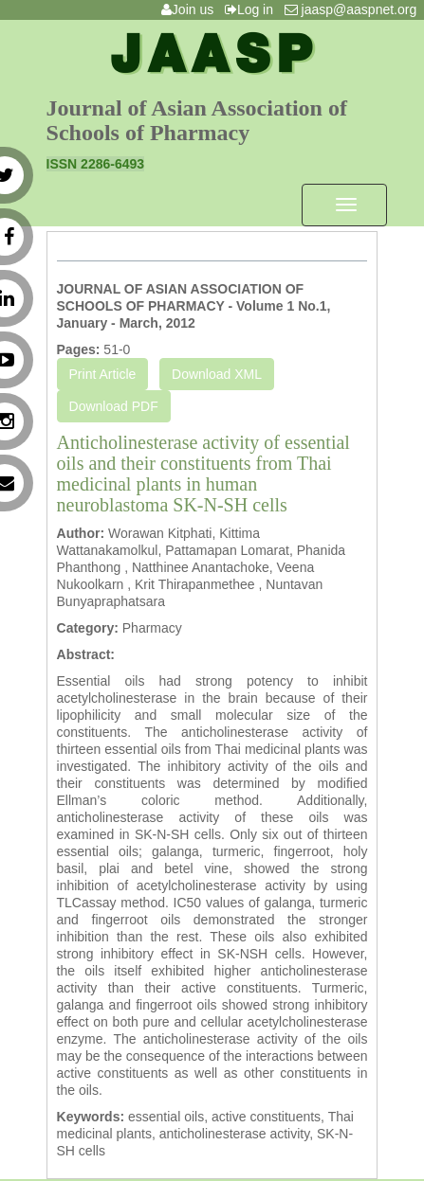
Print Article (103, 374)
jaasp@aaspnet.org (354, 9)
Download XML (217, 374)
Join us (191, 9)
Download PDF (113, 406)
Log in (253, 9)
